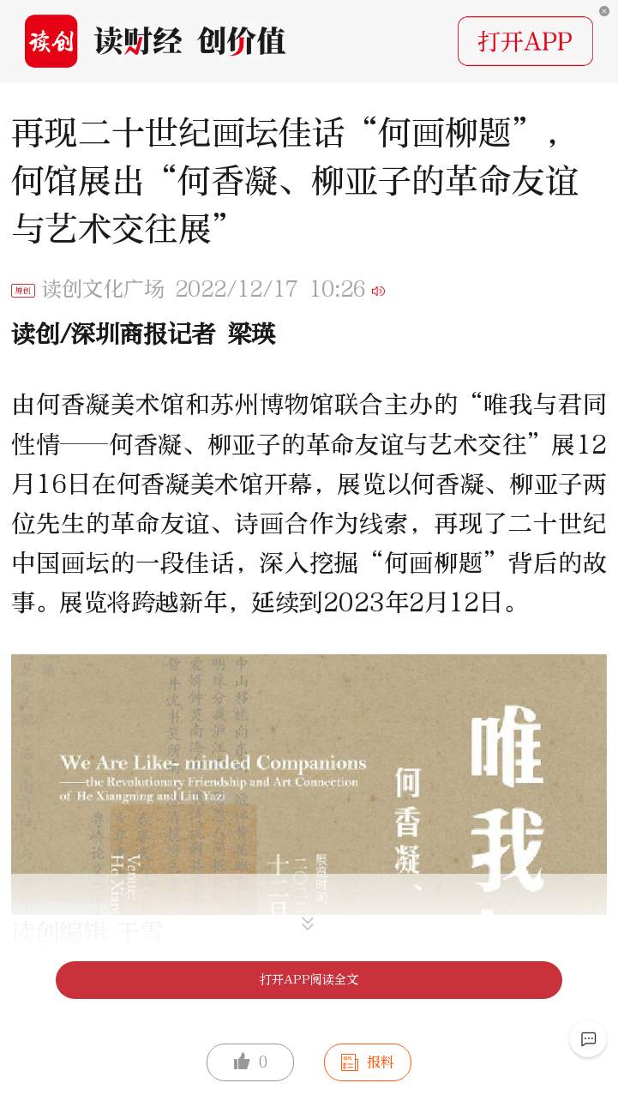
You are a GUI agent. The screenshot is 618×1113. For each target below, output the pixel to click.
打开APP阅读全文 (309, 979)
